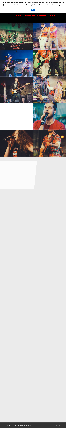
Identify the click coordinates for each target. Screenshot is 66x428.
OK (33, 10)
